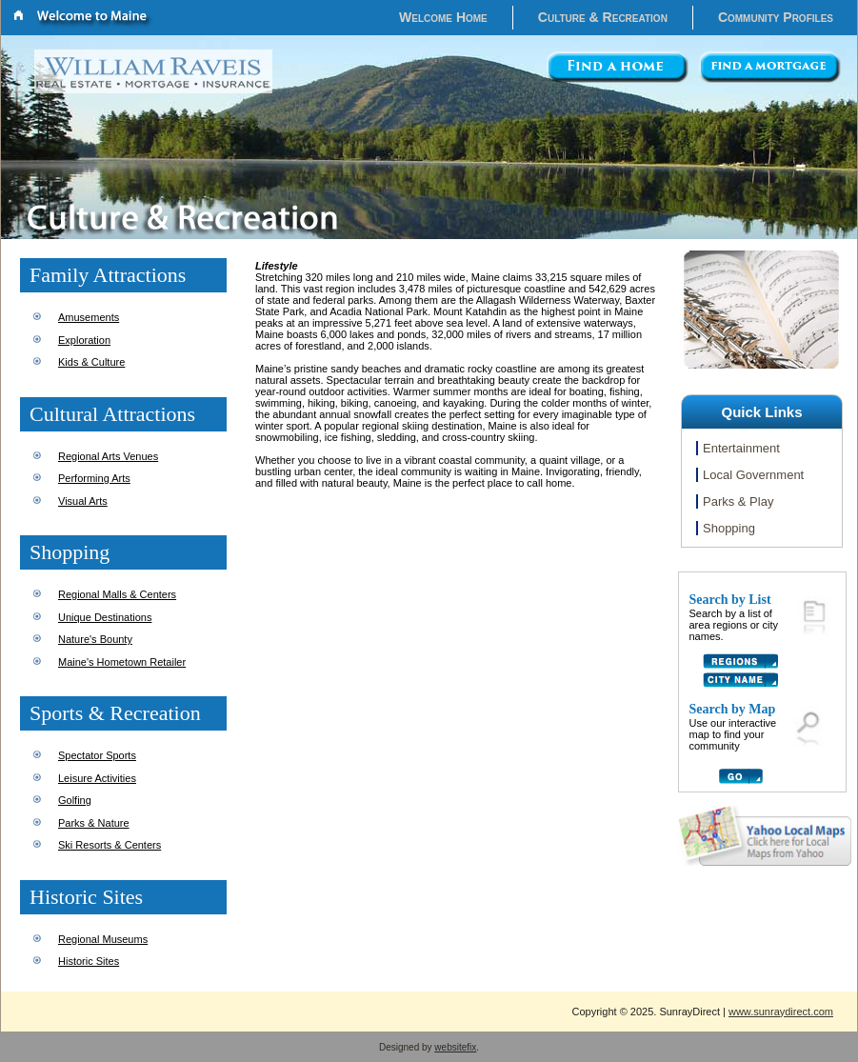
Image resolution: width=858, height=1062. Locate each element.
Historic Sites (88, 961)
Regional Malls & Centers (117, 594)
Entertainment (741, 448)
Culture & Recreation (603, 17)
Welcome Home (443, 17)
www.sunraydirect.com (780, 1011)
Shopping (729, 528)
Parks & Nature (94, 823)
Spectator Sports (97, 755)
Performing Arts (94, 478)
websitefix (455, 1047)
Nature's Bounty (95, 639)
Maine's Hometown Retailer (122, 662)
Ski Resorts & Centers (109, 845)
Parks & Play (738, 501)
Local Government (753, 475)
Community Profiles (775, 17)
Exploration (84, 340)
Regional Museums (103, 939)
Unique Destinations (104, 617)
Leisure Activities (97, 778)
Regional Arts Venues (108, 456)
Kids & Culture (91, 362)
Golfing (74, 800)
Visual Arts (83, 501)
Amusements (88, 317)
